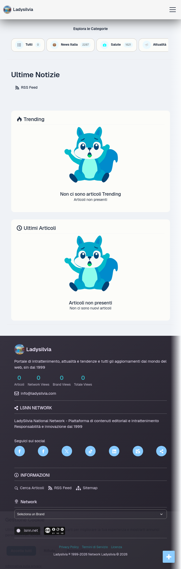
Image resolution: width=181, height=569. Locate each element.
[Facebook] (19, 451)
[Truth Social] (161, 451)
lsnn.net (27, 530)
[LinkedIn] (114, 451)
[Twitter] (67, 451)
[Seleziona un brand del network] (90, 514)
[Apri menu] (172, 9)
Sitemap (87, 487)
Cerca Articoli (29, 487)
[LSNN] (138, 451)
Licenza (116, 547)
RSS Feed (26, 87)
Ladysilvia (32, 349)
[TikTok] (90, 451)
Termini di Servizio (95, 547)
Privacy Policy (69, 547)
